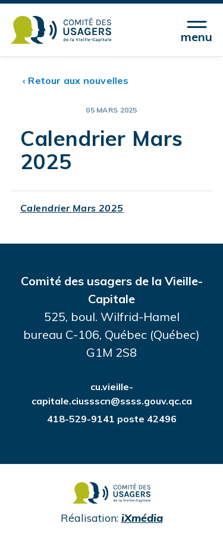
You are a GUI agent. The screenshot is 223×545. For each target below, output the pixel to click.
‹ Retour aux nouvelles (76, 80)
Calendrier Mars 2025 (72, 208)
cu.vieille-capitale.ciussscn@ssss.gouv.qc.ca (112, 394)
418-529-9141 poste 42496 (112, 419)
